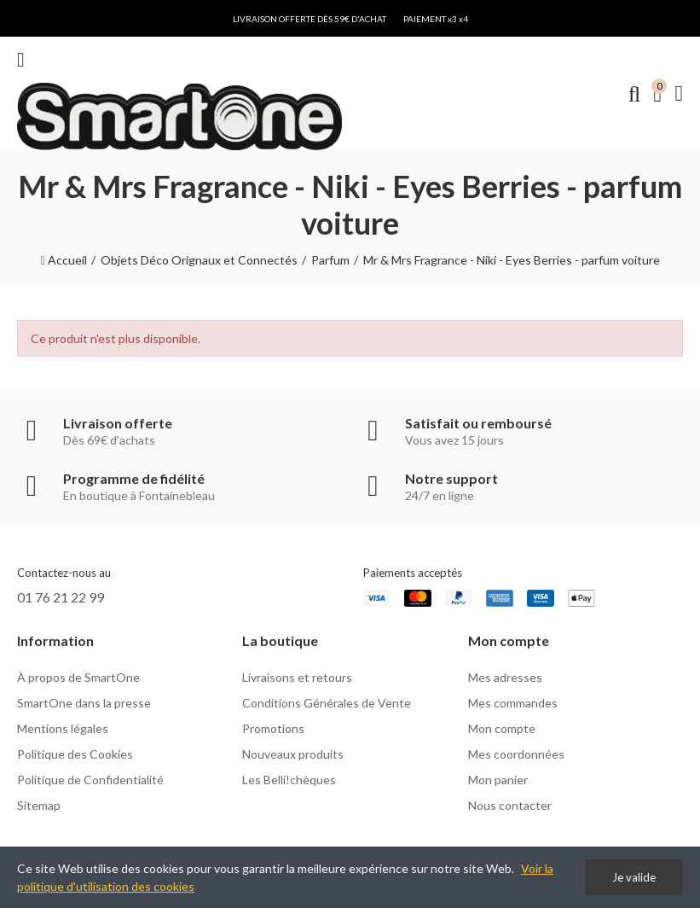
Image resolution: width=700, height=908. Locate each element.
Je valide (634, 877)
